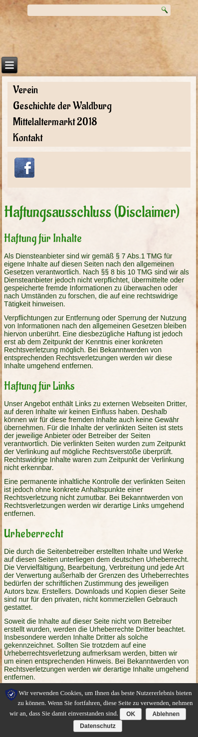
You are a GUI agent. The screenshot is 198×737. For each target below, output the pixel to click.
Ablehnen (166, 714)
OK (130, 714)
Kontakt (27, 138)
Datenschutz (97, 726)
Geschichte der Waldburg (62, 106)
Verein (25, 90)
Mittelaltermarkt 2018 (55, 122)
